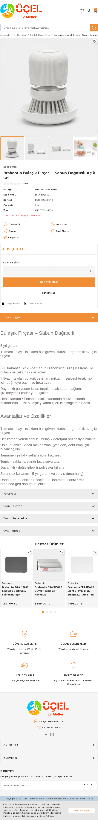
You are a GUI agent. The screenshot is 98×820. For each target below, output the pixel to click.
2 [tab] (47, 612)
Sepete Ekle (49, 282)
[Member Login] (88, 11)
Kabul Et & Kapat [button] (82, 811)
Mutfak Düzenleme (46, 189)
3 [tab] (51, 612)
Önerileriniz (11, 530)
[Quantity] (49, 271)
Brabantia (7, 583)
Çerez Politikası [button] (47, 816)
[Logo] (21, 11)
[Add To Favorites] (94, 41)
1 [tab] (43, 612)
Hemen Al (49, 293)
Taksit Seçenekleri (16, 518)
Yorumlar (9, 493)
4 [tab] (55, 612)
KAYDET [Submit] (89, 784)
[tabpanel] (16, 578)
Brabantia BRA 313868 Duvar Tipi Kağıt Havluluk (48, 591)
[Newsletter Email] (49, 785)
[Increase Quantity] (91, 271)
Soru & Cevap (12, 506)
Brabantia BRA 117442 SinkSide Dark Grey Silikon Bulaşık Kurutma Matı (15, 591)
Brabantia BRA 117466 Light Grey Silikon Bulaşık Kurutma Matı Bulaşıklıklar (81, 591)
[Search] (49, 27)
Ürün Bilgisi (11, 317)
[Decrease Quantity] (6, 271)
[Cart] (95, 11)
